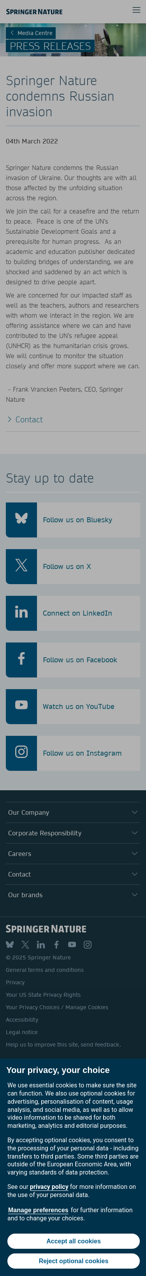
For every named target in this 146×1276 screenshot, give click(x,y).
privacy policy (49, 1186)
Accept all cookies (73, 1241)
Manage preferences (38, 1210)
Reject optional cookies (74, 1261)
